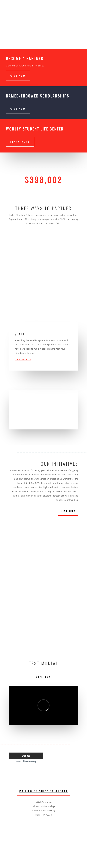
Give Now (68, 511)
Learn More (20, 141)
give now (18, 75)
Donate (26, 755)
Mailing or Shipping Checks (43, 791)
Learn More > (23, 359)
